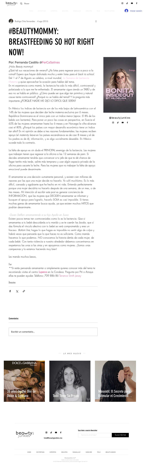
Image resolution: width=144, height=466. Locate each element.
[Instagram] (122, 3)
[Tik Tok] (127, 3)
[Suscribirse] (120, 435)
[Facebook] (137, 3)
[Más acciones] (96, 21)
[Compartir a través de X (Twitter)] (17, 291)
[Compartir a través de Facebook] (10, 291)
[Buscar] (38, 3)
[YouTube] (132, 3)
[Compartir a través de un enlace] (23, 291)
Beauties (12, 282)
